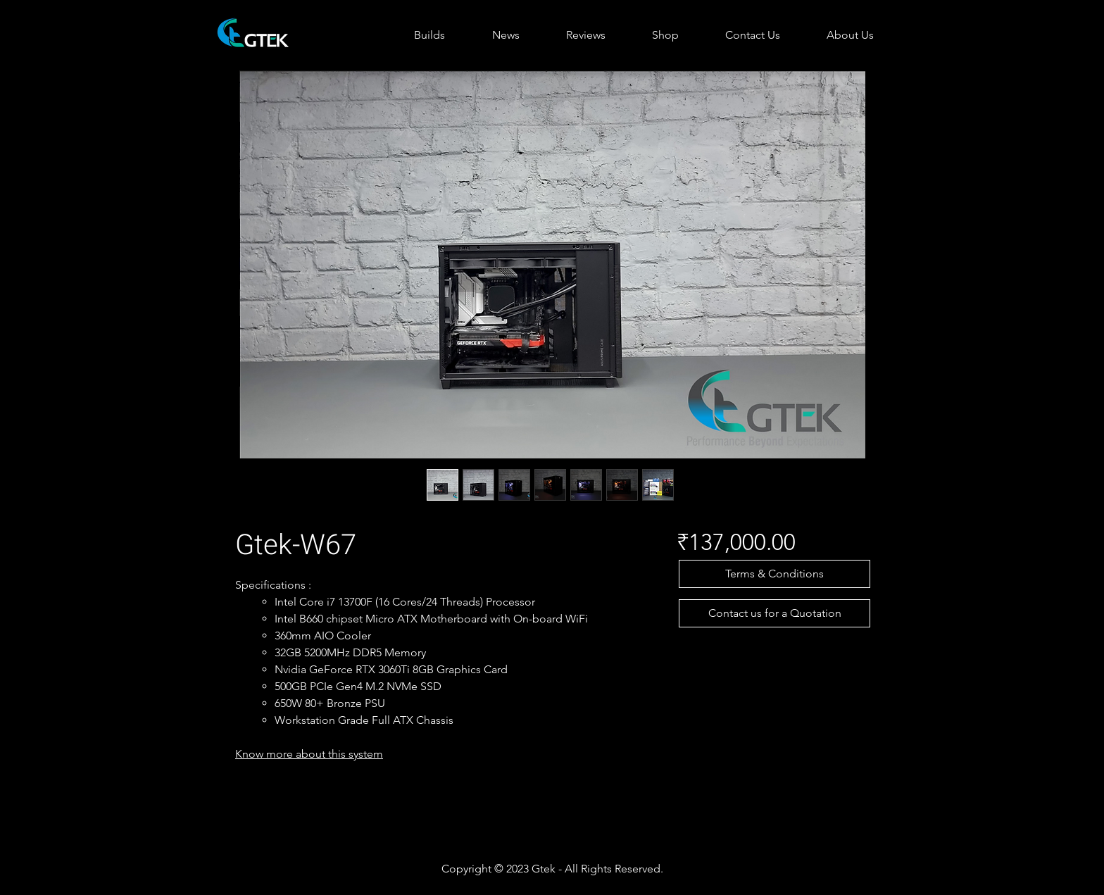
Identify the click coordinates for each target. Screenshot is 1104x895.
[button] (774, 574)
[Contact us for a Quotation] (774, 613)
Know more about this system (309, 754)
